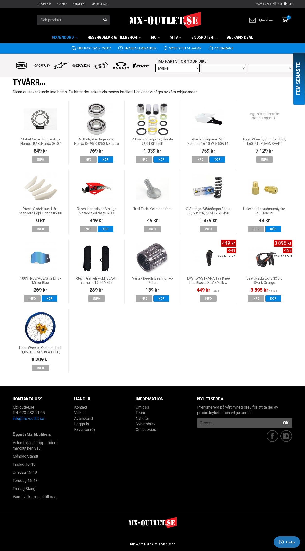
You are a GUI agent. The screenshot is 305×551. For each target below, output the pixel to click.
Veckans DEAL (240, 37)
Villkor (79, 413)
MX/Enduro (65, 37)
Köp (105, 159)
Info (40, 159)
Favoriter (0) (84, 429)
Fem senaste (298, 78)
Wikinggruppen (165, 544)
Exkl (288, 4)
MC (155, 37)
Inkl (277, 4)
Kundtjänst (44, 4)
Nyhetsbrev (261, 20)
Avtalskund (83, 418)
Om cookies (146, 429)
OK (286, 422)
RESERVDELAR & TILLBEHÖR (114, 37)
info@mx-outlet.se (28, 418)
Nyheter (62, 4)
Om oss (142, 407)
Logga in (81, 424)
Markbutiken (99, 4)
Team (140, 413)
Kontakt (80, 407)
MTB (176, 37)
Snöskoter (204, 37)
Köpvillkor (79, 4)
